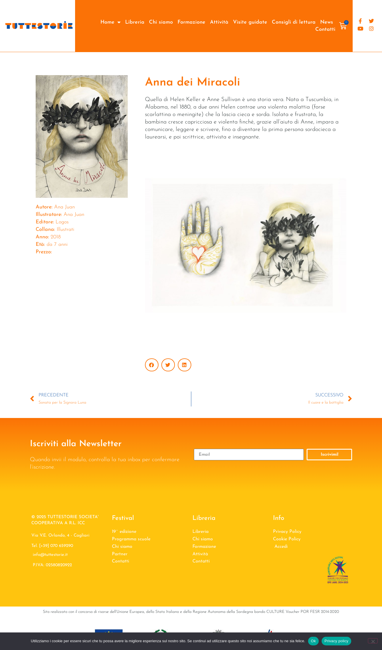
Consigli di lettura (294, 22)
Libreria (134, 22)
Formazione (191, 22)
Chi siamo (161, 22)
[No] (373, 640)
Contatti (325, 29)
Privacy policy (336, 641)
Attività (219, 22)
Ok (313, 641)
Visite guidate (250, 22)
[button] (151, 364)
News (326, 22)
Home (110, 22)
